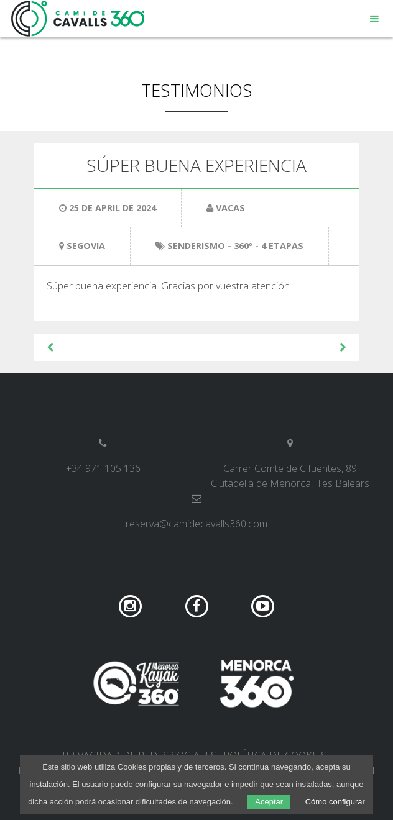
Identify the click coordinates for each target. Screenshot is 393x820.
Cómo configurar (335, 801)
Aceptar (269, 801)
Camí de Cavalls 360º (78, 18)
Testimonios (196, 90)
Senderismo (196, 246)
